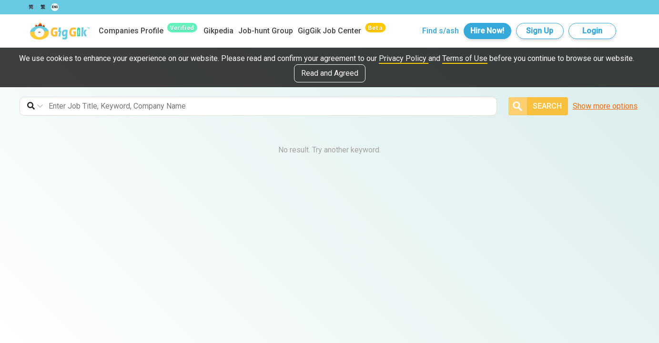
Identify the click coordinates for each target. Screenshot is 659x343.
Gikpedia (218, 30)
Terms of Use (464, 58)
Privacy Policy (403, 58)
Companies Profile (131, 30)
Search (535, 106)
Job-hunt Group (265, 30)
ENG (55, 7)
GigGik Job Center (329, 30)
